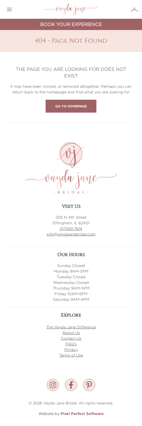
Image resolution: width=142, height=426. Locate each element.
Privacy (71, 350)
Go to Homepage (71, 106)
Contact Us (71, 338)
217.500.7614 (71, 229)
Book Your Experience (71, 24)
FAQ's (71, 344)
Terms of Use (71, 355)
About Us (71, 333)
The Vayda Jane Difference (71, 327)
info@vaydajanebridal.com (71, 234)
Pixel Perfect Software (82, 413)
